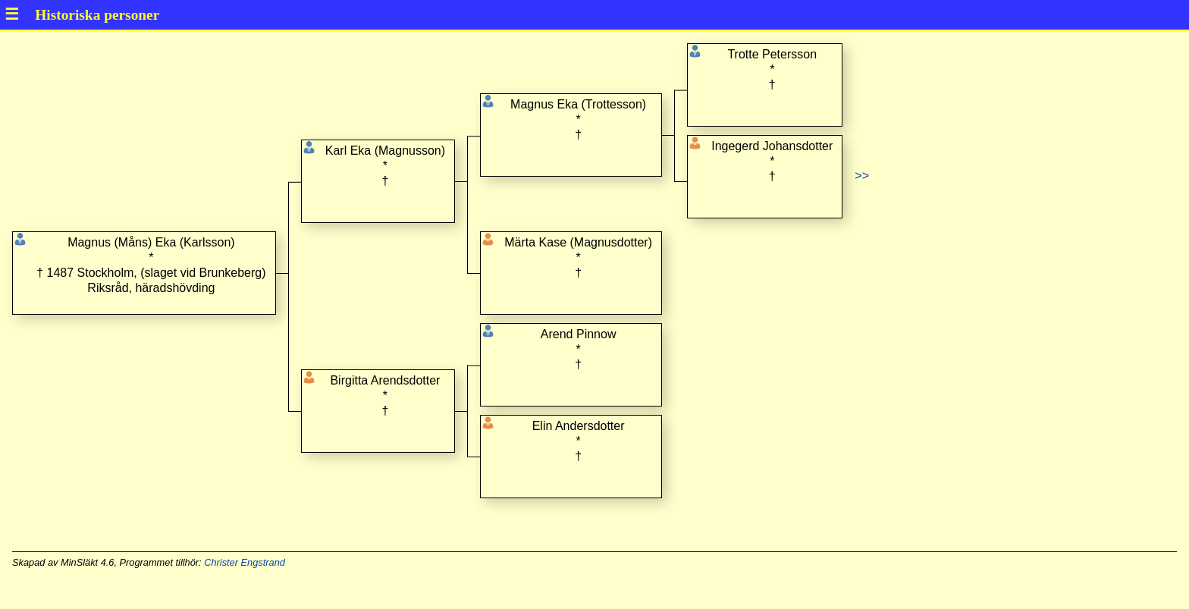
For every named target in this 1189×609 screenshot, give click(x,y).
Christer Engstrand (244, 562)
